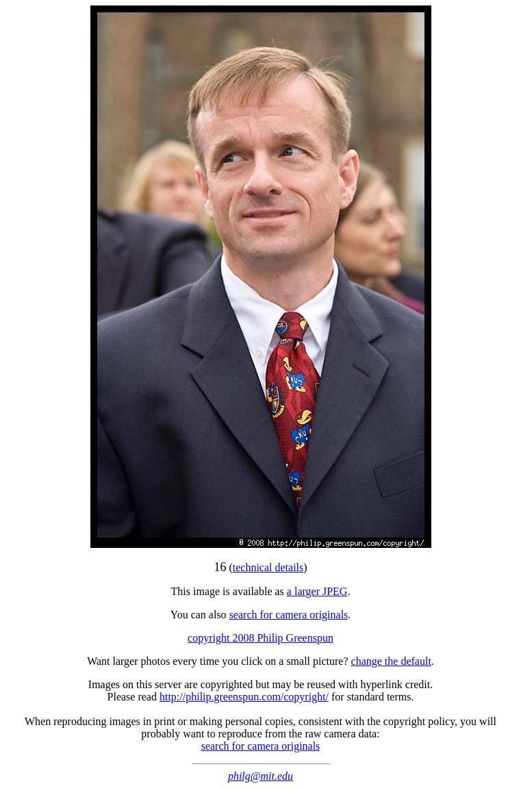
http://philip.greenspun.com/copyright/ (244, 696)
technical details (268, 567)
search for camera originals (288, 614)
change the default (391, 661)
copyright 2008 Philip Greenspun (260, 638)
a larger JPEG (317, 591)
